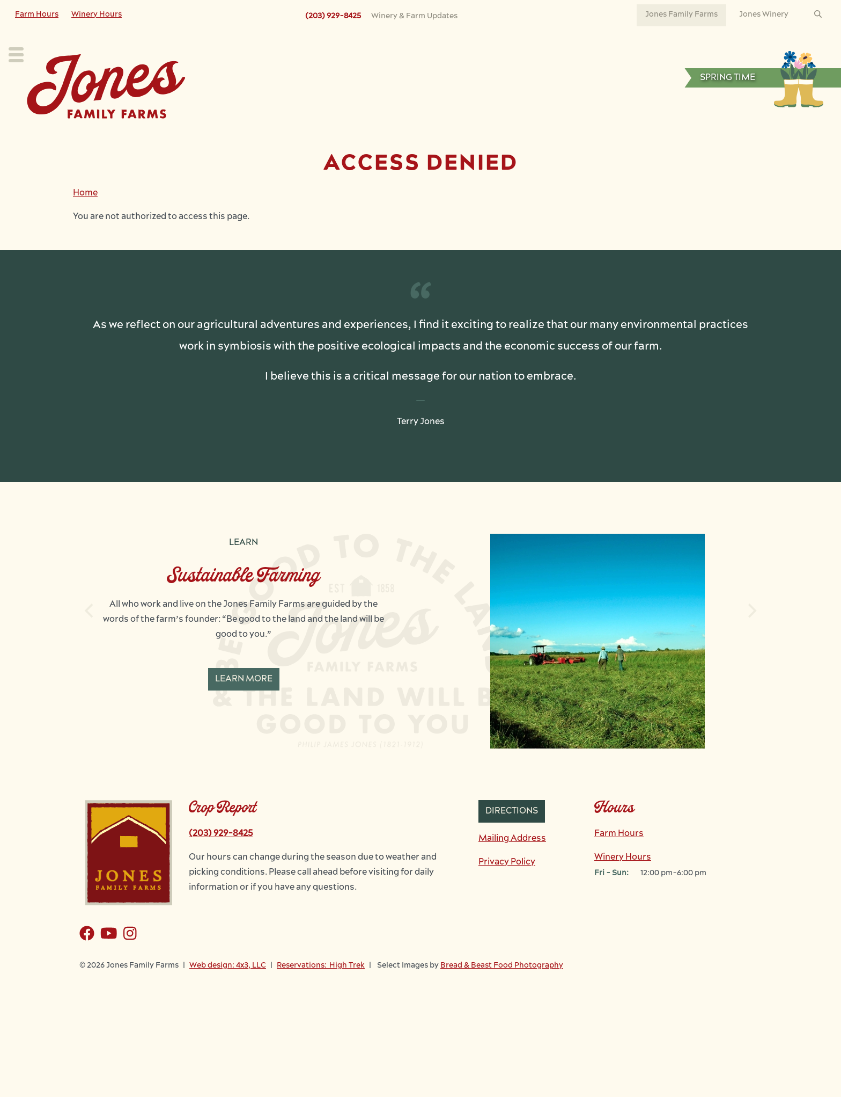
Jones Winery (763, 15)
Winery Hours (96, 15)
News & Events (587, 137)
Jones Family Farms (681, 15)
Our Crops (321, 137)
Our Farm (395, 137)
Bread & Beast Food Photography (501, 989)
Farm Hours (36, 15)
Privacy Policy (506, 886)
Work (514, 137)
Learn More (243, 703)
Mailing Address (512, 862)
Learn (458, 137)
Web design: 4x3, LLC (227, 989)
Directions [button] (511, 835)
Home (85, 217)
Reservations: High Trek (321, 989)
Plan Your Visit (238, 137)
